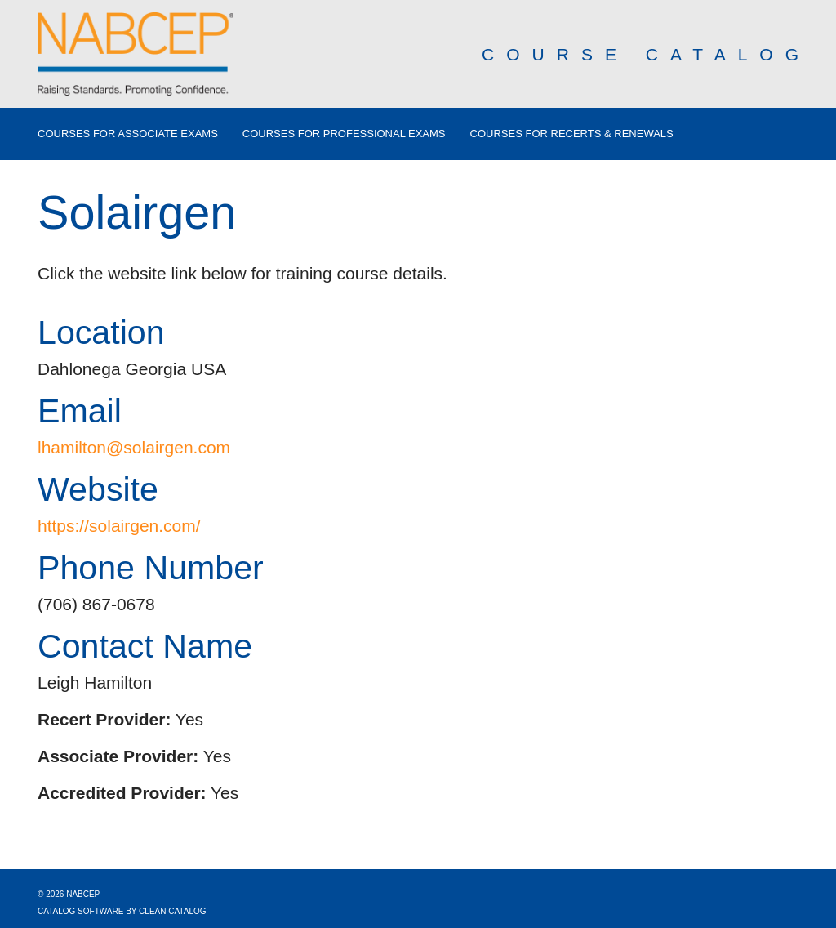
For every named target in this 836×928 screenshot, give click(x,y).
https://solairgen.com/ (119, 525)
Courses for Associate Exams (128, 134)
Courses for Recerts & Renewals (572, 134)
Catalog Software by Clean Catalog (122, 911)
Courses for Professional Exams (344, 134)
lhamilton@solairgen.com (134, 447)
